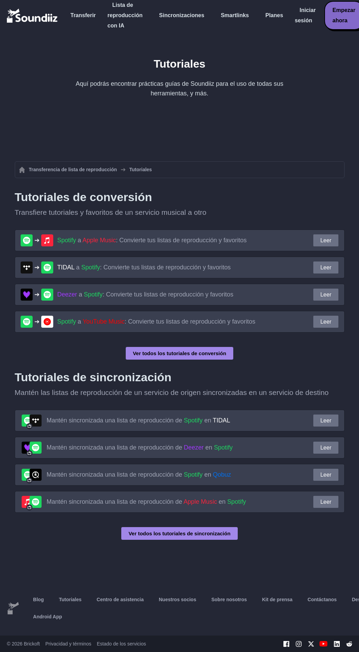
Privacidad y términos (68, 644)
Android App (47, 616)
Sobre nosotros (229, 599)
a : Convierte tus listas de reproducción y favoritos (152, 240)
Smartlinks (235, 15)
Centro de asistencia (120, 599)
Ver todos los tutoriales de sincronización (179, 533)
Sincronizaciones (181, 15)
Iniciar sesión (305, 15)
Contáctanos (322, 599)
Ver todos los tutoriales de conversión (179, 353)
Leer (325, 240)
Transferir (83, 15)
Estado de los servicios (121, 644)
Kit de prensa (277, 599)
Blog (38, 599)
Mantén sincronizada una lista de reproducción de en (139, 420)
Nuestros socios (177, 599)
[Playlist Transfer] (32, 15)
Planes (274, 15)
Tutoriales (70, 599)
